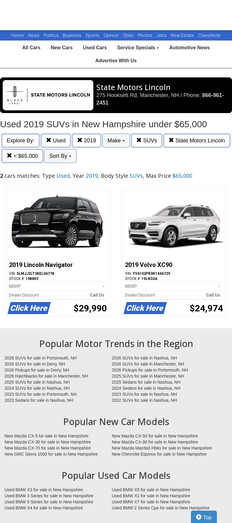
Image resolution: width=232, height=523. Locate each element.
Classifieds (209, 35)
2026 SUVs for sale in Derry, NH (35, 364)
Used (56, 140)
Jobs (162, 35)
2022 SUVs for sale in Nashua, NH (144, 400)
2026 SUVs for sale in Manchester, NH (148, 364)
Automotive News (189, 47)
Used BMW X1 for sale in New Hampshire (151, 495)
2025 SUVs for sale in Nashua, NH (37, 382)
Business (72, 35)
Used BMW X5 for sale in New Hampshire (151, 489)
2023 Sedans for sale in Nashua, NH (39, 400)
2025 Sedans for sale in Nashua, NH (146, 382)
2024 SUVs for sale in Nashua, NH (37, 388)
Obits (129, 35)
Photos (145, 35)
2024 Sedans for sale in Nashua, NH (146, 388)
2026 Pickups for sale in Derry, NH (37, 370)
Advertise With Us (116, 60)
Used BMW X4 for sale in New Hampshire (44, 507)
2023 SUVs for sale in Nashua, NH (144, 394)
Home (17, 35)
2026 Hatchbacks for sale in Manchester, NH (46, 376)
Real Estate (183, 35)
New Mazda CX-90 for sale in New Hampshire (155, 442)
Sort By (60, 156)
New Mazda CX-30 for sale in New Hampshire (48, 442)
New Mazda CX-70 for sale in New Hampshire (48, 448)
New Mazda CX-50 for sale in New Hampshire (155, 436)
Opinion (112, 35)
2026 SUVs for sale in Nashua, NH (144, 358)
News (34, 35)
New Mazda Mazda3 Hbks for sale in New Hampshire (162, 448)
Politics (51, 35)
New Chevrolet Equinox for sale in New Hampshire (159, 454)
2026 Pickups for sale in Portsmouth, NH (150, 370)
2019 (86, 140)
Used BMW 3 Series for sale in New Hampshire (49, 495)
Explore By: (20, 141)
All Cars (31, 47)
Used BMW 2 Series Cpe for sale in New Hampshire (161, 507)
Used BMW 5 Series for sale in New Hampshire (49, 501)
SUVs (146, 140)
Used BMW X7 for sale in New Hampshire (151, 501)
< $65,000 (22, 156)
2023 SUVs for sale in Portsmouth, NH (41, 394)
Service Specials (138, 47)
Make (116, 141)
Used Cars (95, 47)
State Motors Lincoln (197, 140)
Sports (93, 35)
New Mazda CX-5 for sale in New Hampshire (47, 436)
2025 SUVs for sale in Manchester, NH (148, 376)
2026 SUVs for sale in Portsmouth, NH (41, 358)
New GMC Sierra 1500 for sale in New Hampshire (51, 454)
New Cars (62, 47)
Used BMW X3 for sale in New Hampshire (44, 489)
